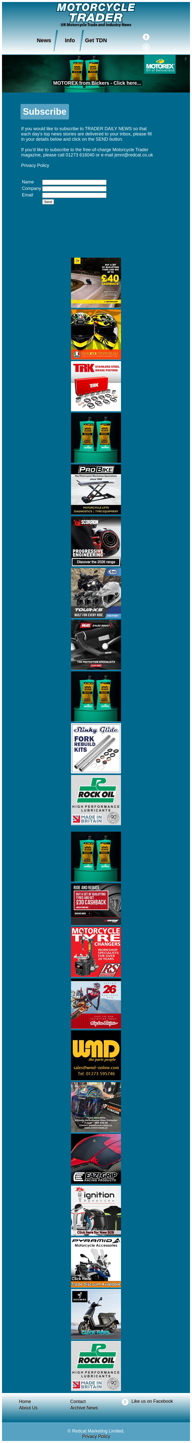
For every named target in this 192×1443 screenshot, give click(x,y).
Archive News (84, 1407)
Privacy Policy (35, 165)
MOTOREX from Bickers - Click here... (96, 83)
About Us (28, 1407)
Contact (78, 1401)
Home (25, 1401)
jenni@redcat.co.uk (133, 154)
